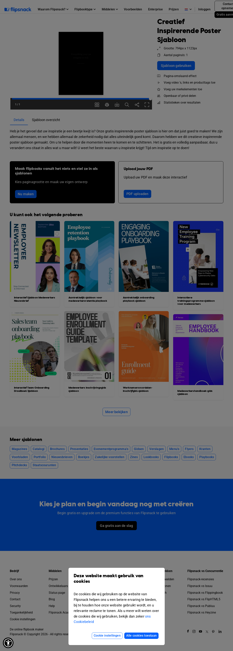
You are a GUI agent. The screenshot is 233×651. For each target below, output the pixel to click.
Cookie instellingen (107, 635)
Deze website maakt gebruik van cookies (117, 581)
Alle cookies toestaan (141, 635)
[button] (8, 643)
